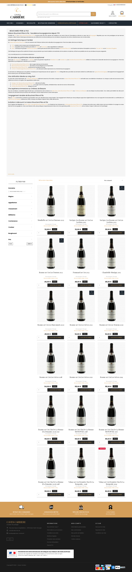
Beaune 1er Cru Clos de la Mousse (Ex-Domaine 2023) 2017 (50, 430)
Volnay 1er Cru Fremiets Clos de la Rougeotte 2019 (111, 483)
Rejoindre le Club (100, 530)
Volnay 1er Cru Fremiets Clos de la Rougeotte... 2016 (81, 483)
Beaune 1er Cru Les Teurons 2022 (51, 272)
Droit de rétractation (52, 542)
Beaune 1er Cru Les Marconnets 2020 (51, 325)
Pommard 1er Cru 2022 (81, 272)
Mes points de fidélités (77, 533)
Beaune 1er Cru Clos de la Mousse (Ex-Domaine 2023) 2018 (50, 483)
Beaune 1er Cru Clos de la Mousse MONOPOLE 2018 (81, 430)
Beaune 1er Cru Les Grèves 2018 (51, 377)
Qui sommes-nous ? (52, 527)
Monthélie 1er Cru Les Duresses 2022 (51, 220)
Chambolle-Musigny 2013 (111, 272)
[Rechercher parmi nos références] (66, 14)
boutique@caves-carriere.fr (16, 533)
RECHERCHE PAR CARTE (43, 17)
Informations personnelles (78, 527)
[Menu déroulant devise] (110, 5)
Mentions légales (51, 536)
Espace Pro (50, 545)
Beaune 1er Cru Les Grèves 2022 (81, 325)
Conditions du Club (101, 533)
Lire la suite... (11, 174)
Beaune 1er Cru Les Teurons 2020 (111, 325)
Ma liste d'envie (75, 536)
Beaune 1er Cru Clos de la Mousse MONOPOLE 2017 (111, 430)
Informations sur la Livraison (54, 530)
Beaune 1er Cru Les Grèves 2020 (81, 377)
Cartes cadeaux (75, 539)
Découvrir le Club (100, 527)
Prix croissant (114, 180)
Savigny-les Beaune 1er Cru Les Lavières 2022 (111, 221)
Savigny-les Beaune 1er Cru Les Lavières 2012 (81, 221)
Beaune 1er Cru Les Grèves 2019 (111, 377)
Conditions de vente (52, 533)
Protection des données (53, 539)
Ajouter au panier (55, 232)
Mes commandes (76, 530)
